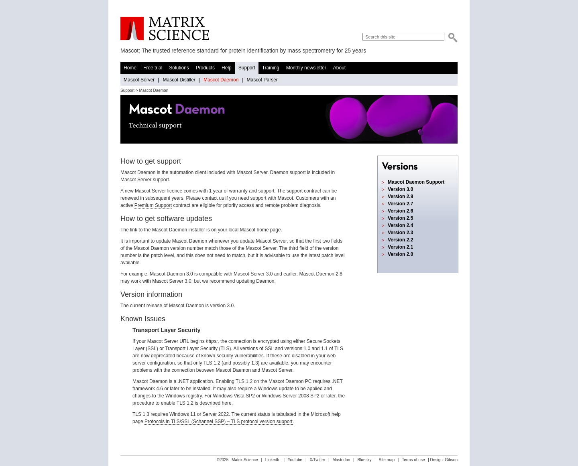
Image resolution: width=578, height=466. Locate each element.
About (339, 68)
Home (130, 68)
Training (270, 68)
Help (227, 68)
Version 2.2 (400, 240)
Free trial (152, 68)
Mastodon (341, 460)
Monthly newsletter (306, 68)
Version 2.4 (400, 225)
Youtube (295, 460)
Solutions (179, 68)
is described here (213, 403)
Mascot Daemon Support (416, 182)
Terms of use (413, 460)
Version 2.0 (400, 254)
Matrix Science (164, 29)
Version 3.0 (400, 189)
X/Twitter (317, 460)
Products (205, 68)
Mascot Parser (261, 80)
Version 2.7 (400, 204)
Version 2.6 (400, 211)
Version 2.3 (400, 232)
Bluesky (364, 460)
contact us (213, 198)
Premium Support (153, 205)
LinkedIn (273, 460)
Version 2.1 (400, 247)
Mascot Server (139, 80)
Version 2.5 (400, 218)
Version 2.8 (400, 196)
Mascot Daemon (221, 80)
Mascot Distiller (179, 80)
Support (246, 68)
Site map (387, 460)
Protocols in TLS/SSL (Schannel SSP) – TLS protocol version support (218, 421)
